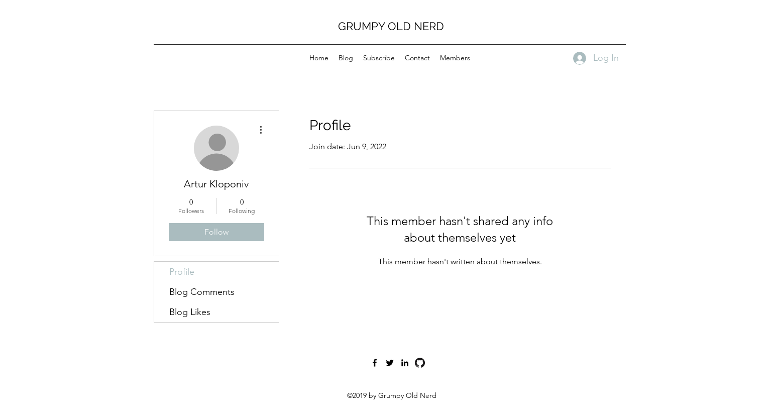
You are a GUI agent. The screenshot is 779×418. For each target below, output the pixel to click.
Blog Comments (202, 291)
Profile (181, 271)
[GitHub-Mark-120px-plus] (420, 363)
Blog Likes (189, 312)
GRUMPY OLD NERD (391, 26)
